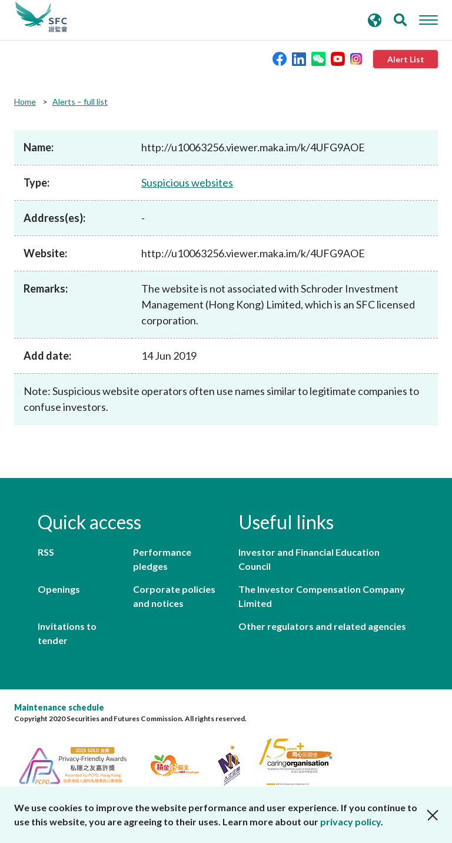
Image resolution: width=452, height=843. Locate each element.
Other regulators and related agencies (322, 626)
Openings (59, 589)
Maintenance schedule (59, 707)
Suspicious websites (187, 182)
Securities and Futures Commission (41, 17)
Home (25, 102)
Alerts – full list (80, 102)
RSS (46, 551)
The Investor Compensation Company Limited (321, 596)
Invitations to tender (67, 633)
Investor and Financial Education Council (309, 559)
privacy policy (350, 821)
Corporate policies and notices (174, 596)
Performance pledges (162, 559)
